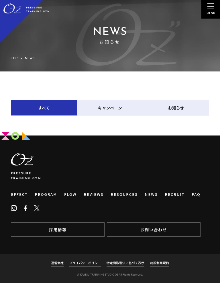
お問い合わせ (153, 229)
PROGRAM (46, 194)
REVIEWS (93, 194)
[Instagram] (14, 208)
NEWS (151, 194)
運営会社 (57, 262)
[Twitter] (37, 208)
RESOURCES (124, 194)
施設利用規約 (159, 262)
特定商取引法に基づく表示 (125, 262)
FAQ (196, 194)
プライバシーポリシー (85, 262)
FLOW (70, 194)
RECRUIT (175, 194)
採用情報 (58, 229)
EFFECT (19, 194)
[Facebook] (25, 208)
